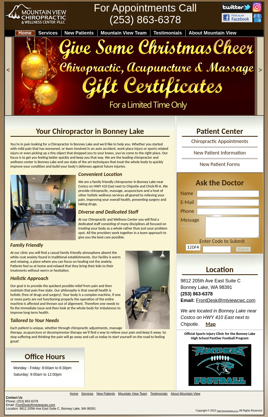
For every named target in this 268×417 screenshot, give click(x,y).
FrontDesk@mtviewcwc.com (225, 300)
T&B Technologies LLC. (227, 411)
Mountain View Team (124, 33)
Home (25, 33)
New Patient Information (220, 153)
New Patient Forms (220, 164)
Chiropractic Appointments (219, 141)
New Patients (79, 33)
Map (211, 324)
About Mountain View (216, 33)
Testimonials (167, 33)
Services (48, 33)
